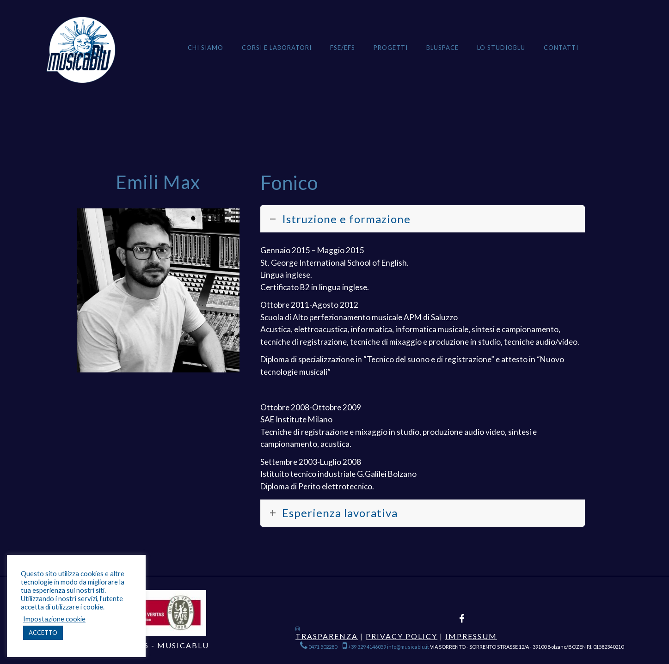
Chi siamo (205, 47)
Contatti (561, 47)
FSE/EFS (342, 47)
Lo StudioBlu (501, 47)
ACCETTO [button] (43, 632)
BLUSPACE (442, 47)
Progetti (391, 47)
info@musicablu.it (408, 647)
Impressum (471, 636)
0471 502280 (319, 647)
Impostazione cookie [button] (54, 619)
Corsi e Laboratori (277, 47)
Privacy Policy (401, 636)
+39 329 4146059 (364, 647)
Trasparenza (326, 636)
